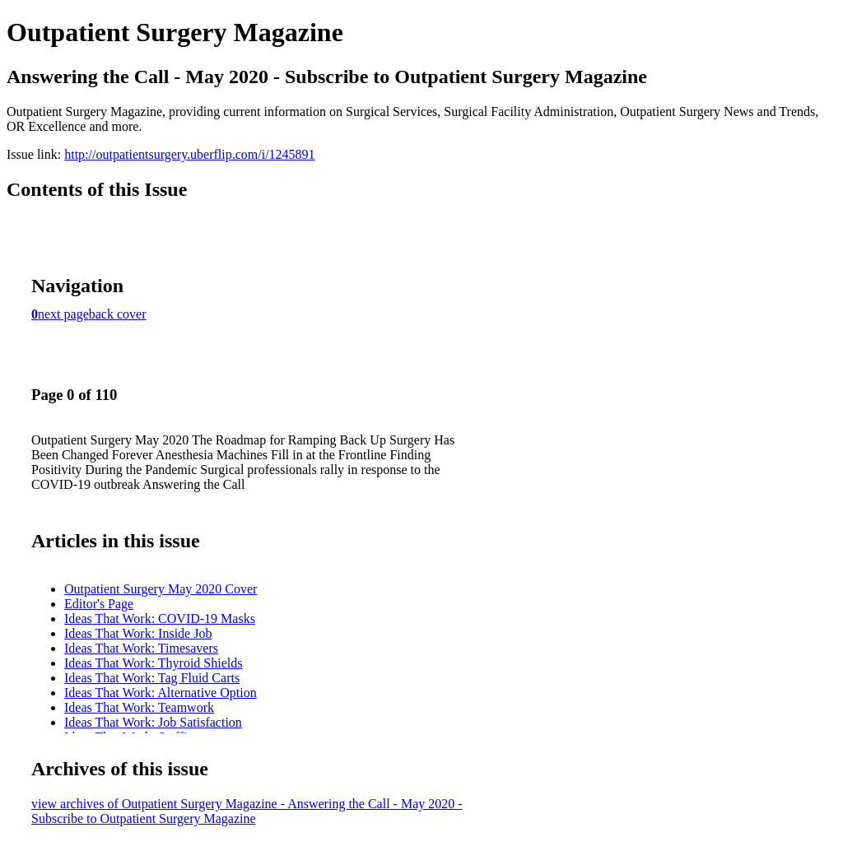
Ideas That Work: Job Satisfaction (153, 722)
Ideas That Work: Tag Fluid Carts (152, 678)
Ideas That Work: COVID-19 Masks (159, 618)
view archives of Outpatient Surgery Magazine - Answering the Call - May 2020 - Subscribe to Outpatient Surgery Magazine (247, 811)
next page (63, 314)
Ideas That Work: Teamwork (139, 707)
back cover (118, 314)
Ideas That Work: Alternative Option (160, 693)
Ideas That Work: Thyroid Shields (153, 663)
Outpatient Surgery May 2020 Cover (160, 589)
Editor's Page (98, 604)
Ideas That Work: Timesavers (141, 648)
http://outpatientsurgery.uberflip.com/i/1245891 (189, 154)
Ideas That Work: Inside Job (138, 633)
